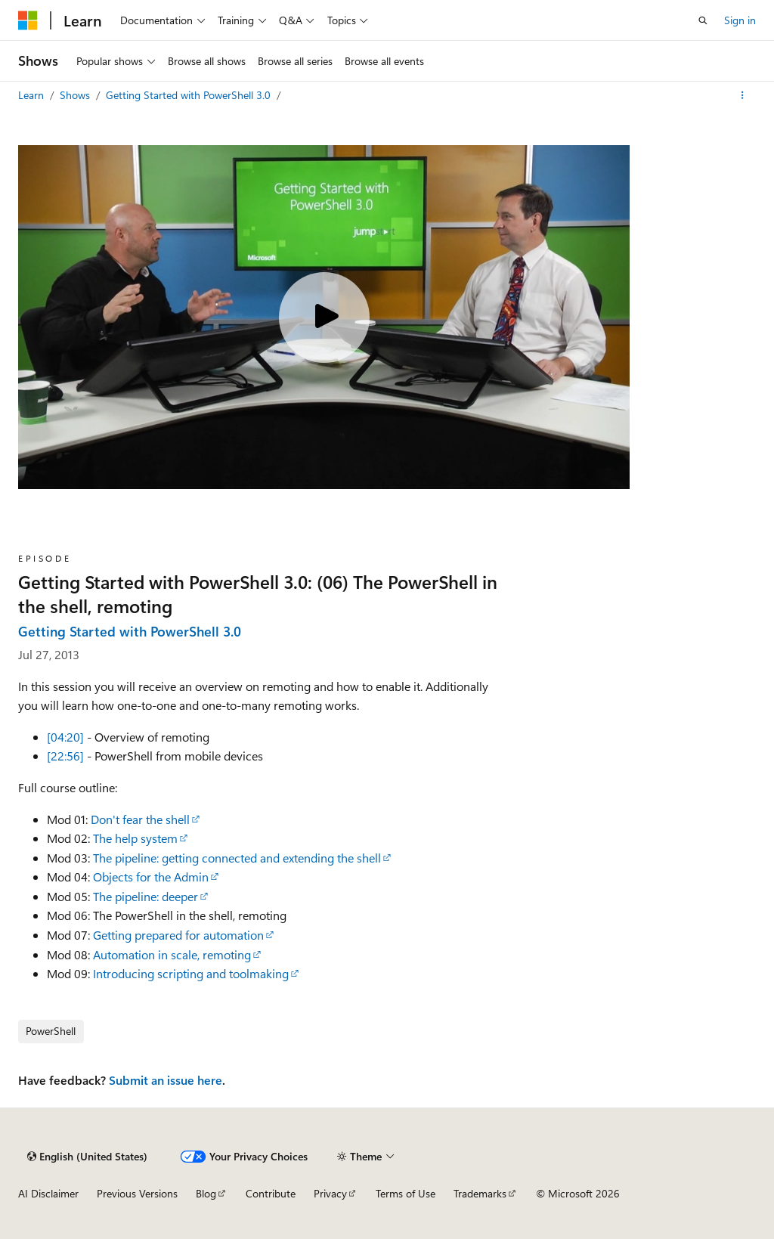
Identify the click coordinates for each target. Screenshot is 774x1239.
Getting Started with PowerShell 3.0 (190, 95)
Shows (76, 95)
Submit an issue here (165, 1080)
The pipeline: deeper (145, 896)
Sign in (740, 20)
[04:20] (65, 737)
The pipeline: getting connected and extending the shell (237, 858)
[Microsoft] (28, 20)
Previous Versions (137, 1193)
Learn (32, 95)
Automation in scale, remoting (172, 954)
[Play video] (324, 317)
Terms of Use (405, 1193)
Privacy (330, 1193)
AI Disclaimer (48, 1193)
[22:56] (65, 756)
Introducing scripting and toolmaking (191, 973)
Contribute (271, 1193)
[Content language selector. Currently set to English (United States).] (87, 1157)
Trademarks (480, 1193)
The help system (135, 838)
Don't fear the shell (140, 819)
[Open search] (703, 20)
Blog (206, 1193)
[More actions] (742, 95)
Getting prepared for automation (178, 935)
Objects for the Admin (151, 876)
